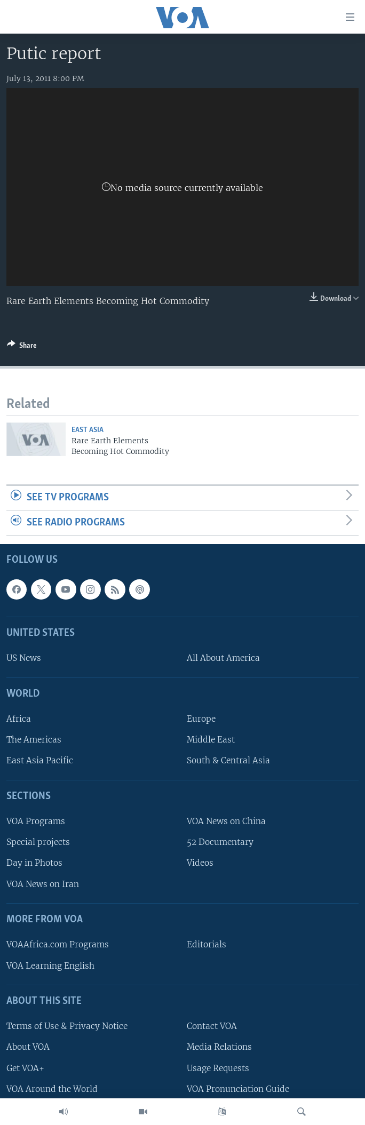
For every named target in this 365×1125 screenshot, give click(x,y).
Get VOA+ (25, 1068)
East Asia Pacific (39, 761)
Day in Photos (34, 863)
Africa (18, 719)
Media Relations (219, 1047)
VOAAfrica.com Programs (57, 945)
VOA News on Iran (42, 884)
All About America (223, 658)
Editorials (206, 945)
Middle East (211, 740)
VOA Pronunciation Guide (238, 1089)
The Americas (33, 740)
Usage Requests (218, 1068)
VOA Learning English (50, 966)
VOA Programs (35, 822)
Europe (201, 719)
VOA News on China (226, 822)
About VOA (28, 1047)
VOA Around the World (52, 1089)
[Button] (22, 347)
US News (23, 658)
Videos (200, 863)
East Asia (88, 430)
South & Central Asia (228, 761)
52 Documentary (220, 842)
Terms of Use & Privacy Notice (67, 1027)
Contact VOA (212, 1027)
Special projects (38, 842)
